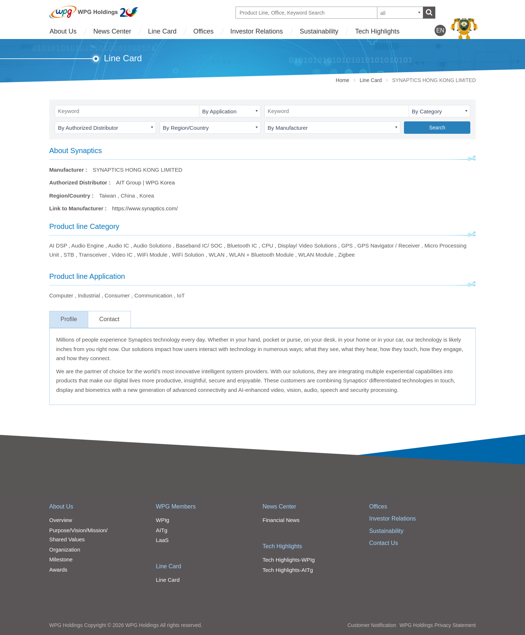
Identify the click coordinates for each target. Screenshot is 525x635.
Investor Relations (256, 31)
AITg (162, 530)
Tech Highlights (377, 31)
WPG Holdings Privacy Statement (438, 625)
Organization (64, 549)
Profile (69, 319)
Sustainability (319, 31)
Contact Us (383, 543)
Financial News (281, 520)
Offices (203, 31)
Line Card (162, 31)
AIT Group (128, 182)
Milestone (61, 559)
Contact (109, 319)
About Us (63, 31)
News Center (112, 31)
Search (437, 127)
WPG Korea (160, 182)
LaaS (162, 540)
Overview (60, 520)
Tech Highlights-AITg (287, 570)
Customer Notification (371, 625)
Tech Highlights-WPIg (288, 560)
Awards (58, 569)
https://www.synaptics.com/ (145, 208)
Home (342, 80)
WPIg (163, 520)
